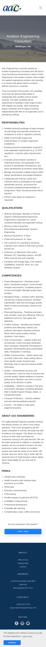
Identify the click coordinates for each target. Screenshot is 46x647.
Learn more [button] (27, 636)
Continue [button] (12, 643)
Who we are (23, 560)
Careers (23, 567)
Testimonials (23, 563)
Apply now (23, 531)
